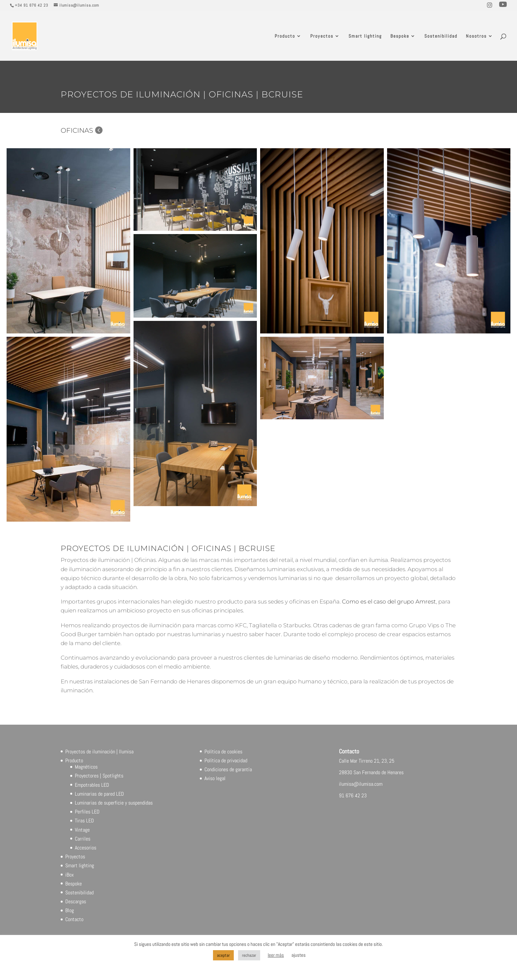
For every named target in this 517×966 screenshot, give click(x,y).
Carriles (82, 838)
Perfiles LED (87, 811)
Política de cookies (223, 751)
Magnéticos (86, 766)
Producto (285, 36)
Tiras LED (84, 820)
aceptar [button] (223, 955)
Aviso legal (215, 778)
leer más (276, 955)
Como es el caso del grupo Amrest (389, 601)
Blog (69, 910)
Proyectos (321, 36)
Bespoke (399, 36)
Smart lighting (365, 36)
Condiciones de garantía (228, 769)
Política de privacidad (225, 760)
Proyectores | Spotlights (99, 775)
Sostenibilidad (440, 36)
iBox (69, 874)
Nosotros (476, 36)
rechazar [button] (249, 955)
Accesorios (85, 847)
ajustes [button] (298, 955)
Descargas (75, 901)
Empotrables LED (92, 784)
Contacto (74, 919)
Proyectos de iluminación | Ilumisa (99, 751)
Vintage (82, 829)
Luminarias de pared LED (99, 793)
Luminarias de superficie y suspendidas (114, 802)
